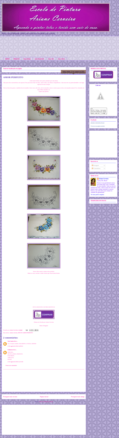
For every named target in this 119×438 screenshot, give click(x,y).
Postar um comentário (11, 365)
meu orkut (61, 59)
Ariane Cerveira (104, 180)
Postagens (95, 166)
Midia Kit (16, 59)
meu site (51, 59)
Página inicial (44, 396)
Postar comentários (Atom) (46, 401)
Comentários (96, 169)
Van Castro (11, 341)
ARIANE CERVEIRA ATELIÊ (97, 124)
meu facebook (39, 59)
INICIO (7, 59)
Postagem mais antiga (77, 396)
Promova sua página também (98, 127)
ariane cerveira (13, 332)
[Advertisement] (43, 380)
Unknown (10, 349)
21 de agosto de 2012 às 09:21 (15, 346)
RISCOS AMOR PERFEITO (25, 332)
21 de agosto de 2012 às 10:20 (15, 361)
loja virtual (27, 59)
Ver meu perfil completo (97, 196)
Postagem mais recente (10, 396)
